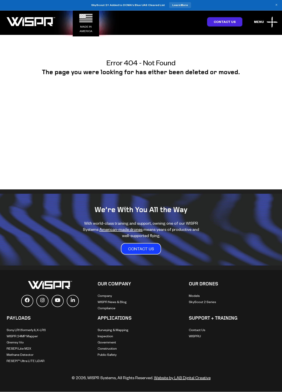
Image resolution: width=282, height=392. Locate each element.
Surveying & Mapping (113, 330)
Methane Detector (20, 354)
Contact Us (225, 22)
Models (194, 296)
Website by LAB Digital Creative (182, 377)
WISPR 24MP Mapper (22, 336)
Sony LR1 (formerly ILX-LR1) (26, 330)
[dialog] (273, 383)
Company (105, 296)
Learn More (180, 5)
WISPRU (195, 336)
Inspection (105, 336)
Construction (107, 348)
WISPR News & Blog (112, 302)
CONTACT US (141, 248)
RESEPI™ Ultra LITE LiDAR (26, 361)
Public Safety (107, 354)
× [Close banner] (276, 5)
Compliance (106, 308)
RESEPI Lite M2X (19, 348)
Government (107, 342)
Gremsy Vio (15, 342)
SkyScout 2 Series (202, 302)
